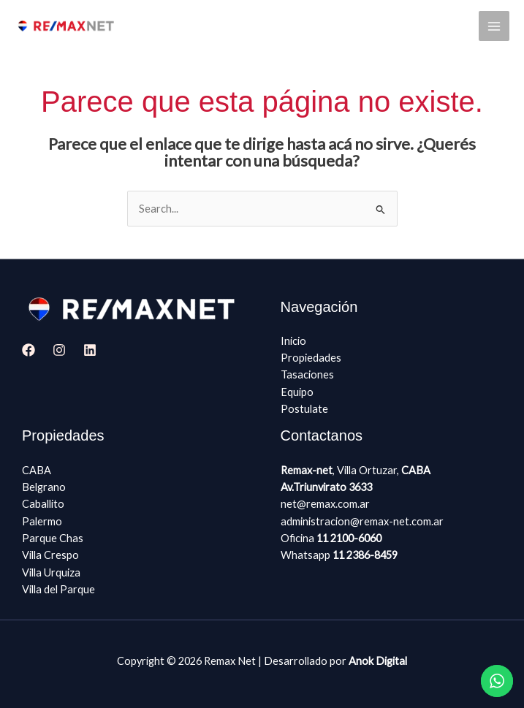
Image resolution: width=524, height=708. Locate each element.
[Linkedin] (89, 350)
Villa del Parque (58, 589)
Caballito (43, 504)
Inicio (293, 341)
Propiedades (311, 357)
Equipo (297, 392)
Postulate (304, 409)
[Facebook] (28, 350)
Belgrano (44, 487)
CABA (36, 470)
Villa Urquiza (51, 572)
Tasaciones (307, 374)
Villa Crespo (50, 555)
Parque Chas (52, 538)
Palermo (42, 521)
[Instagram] (59, 350)
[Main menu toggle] (494, 26)
